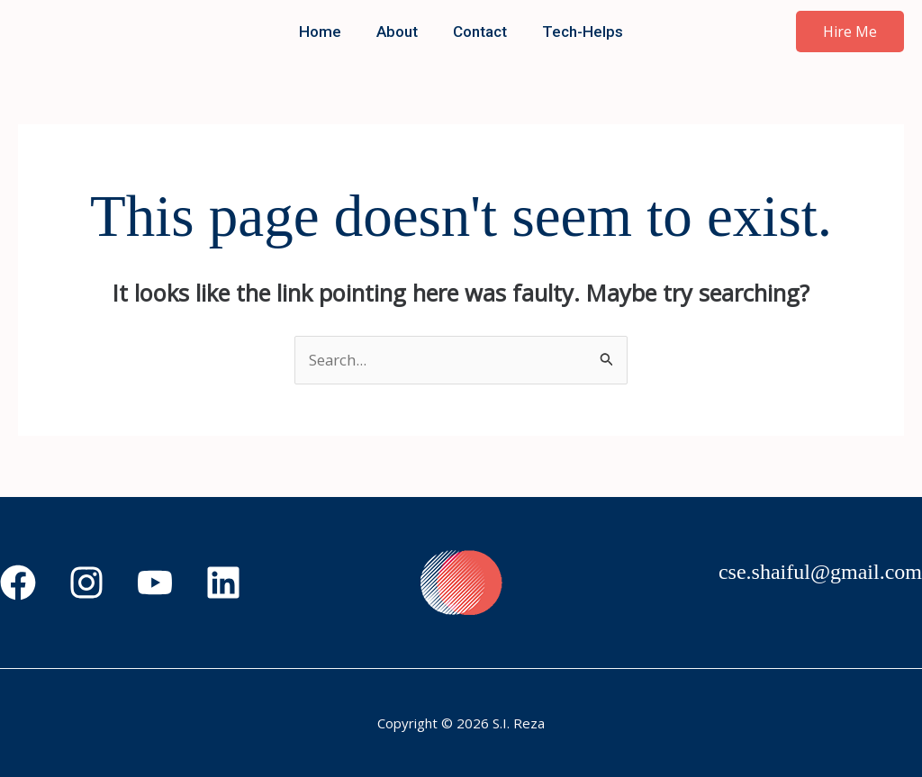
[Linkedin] (223, 583)
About (399, 32)
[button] (850, 31)
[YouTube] (155, 583)
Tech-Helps (576, 32)
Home (327, 32)
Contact (478, 32)
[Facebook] (18, 583)
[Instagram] (86, 583)
